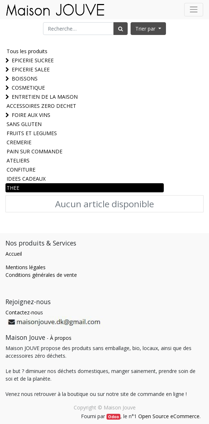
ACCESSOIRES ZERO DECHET (41, 105)
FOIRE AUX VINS (31, 114)
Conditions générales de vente (41, 274)
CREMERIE (19, 142)
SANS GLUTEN (24, 124)
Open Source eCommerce (169, 416)
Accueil (13, 253)
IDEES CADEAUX (26, 178)
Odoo (113, 416)
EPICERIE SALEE (31, 69)
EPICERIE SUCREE (33, 60)
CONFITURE (21, 169)
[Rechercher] (120, 28)
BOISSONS (25, 78)
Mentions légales (25, 267)
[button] (148, 28)
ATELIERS (18, 160)
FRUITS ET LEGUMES (32, 133)
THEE (13, 187)
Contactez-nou (22, 312)
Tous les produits (27, 51)
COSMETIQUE (28, 87)
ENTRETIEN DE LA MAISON (45, 96)
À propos (60, 337)
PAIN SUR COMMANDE (34, 151)
